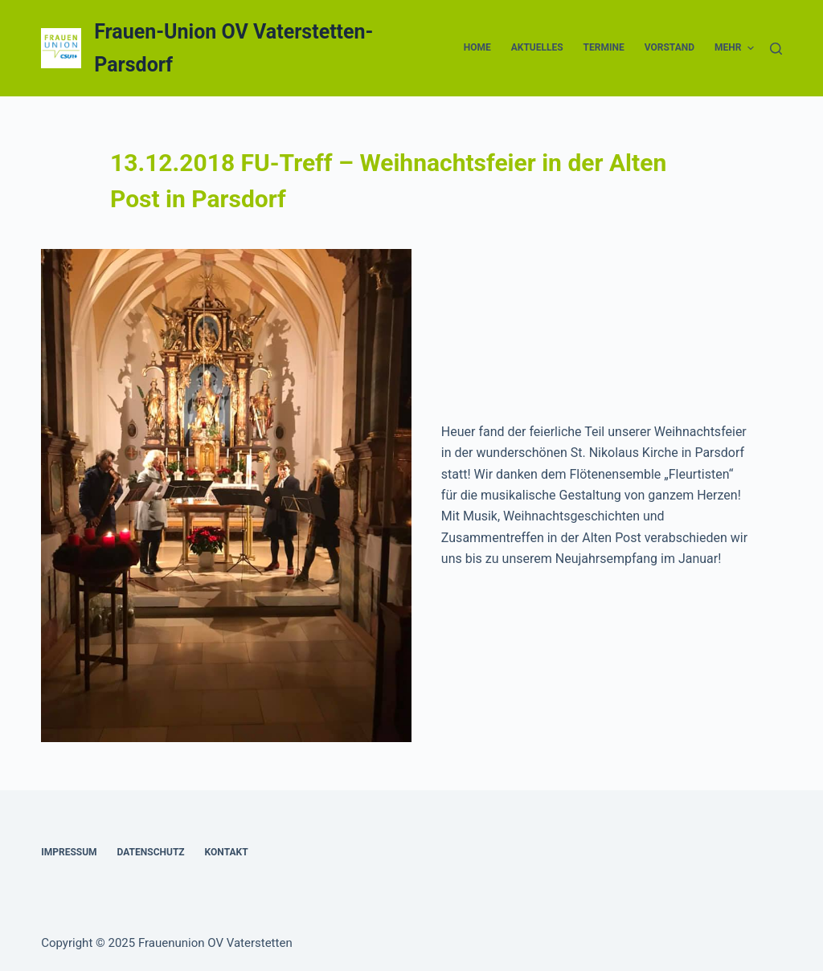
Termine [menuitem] (603, 47)
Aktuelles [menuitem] (537, 47)
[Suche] (776, 49)
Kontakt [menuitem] (226, 852)
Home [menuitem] (477, 47)
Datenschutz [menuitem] (151, 852)
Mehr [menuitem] (734, 48)
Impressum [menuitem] (68, 852)
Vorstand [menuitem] (669, 47)
